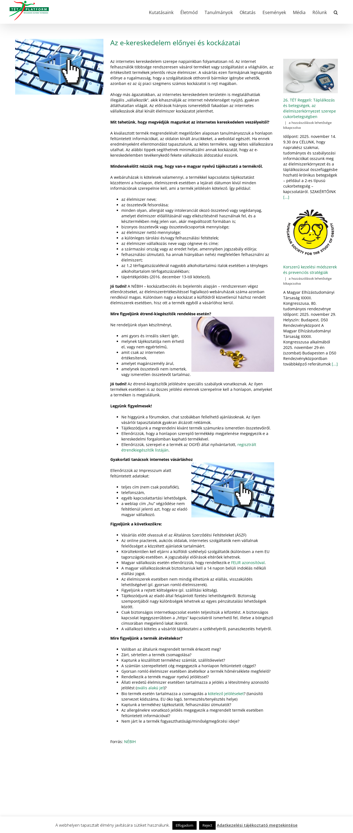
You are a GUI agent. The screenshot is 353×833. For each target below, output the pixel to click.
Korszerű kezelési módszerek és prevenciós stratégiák (310, 269)
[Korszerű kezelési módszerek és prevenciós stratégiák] (310, 232)
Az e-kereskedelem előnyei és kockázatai (175, 42)
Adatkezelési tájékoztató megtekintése (257, 825)
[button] (336, 12)
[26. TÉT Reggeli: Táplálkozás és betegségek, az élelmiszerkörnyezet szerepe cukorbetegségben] (310, 76)
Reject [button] (207, 825)
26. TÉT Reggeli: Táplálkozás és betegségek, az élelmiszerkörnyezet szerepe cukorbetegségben (309, 108)
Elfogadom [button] (184, 825)
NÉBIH (130, 741)
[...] (286, 197)
